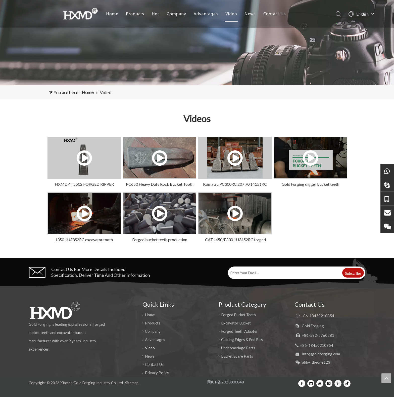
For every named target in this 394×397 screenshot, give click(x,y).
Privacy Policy (157, 372)
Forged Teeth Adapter (239, 331)
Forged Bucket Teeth (238, 314)
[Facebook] (301, 383)
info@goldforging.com (321, 354)
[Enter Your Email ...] (284, 273)
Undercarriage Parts (238, 348)
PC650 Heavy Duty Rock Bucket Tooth (159, 184)
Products (135, 14)
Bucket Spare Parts (237, 356)
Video (231, 14)
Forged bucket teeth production (159, 239)
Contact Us (274, 14)
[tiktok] (347, 383)
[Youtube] (319, 383)
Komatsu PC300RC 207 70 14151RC (235, 184)
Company (176, 14)
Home (112, 14)
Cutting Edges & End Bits (242, 339)
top (386, 378)
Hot (155, 14)
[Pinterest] (337, 383)
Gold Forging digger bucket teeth (310, 184)
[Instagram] (328, 383)
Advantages (206, 14)
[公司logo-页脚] (55, 310)
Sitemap (131, 382)
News (250, 14)
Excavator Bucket (236, 323)
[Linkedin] (310, 383)
